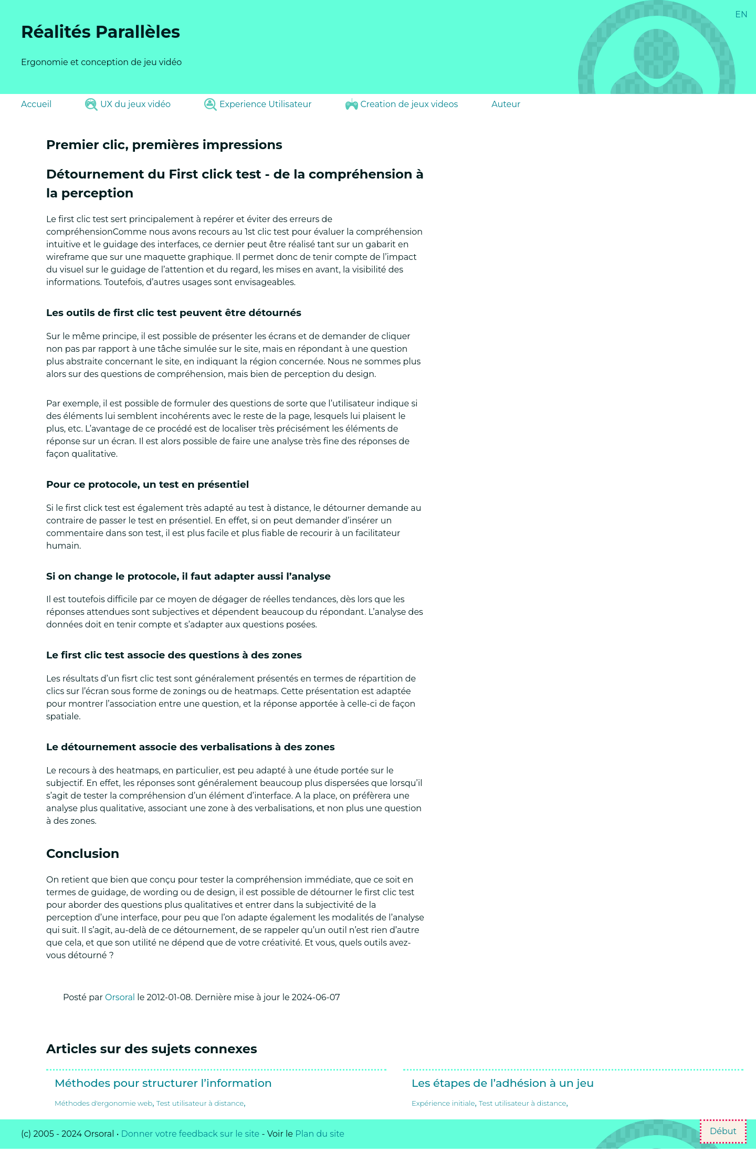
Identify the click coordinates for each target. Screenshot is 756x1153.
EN (741, 14)
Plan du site (319, 1134)
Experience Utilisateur (257, 104)
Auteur (505, 104)
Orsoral (120, 997)
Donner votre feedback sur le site (190, 1134)
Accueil (36, 104)
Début (723, 1131)
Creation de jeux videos (401, 104)
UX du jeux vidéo (128, 104)
